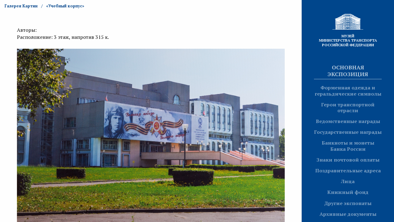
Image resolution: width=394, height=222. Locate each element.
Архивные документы (348, 214)
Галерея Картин (21, 6)
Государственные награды (348, 132)
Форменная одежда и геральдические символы (348, 90)
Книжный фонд (347, 192)
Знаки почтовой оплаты (348, 159)
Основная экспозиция (348, 71)
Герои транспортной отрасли (348, 107)
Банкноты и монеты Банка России (348, 145)
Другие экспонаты (348, 203)
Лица (348, 181)
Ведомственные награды (348, 121)
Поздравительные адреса (348, 170)
